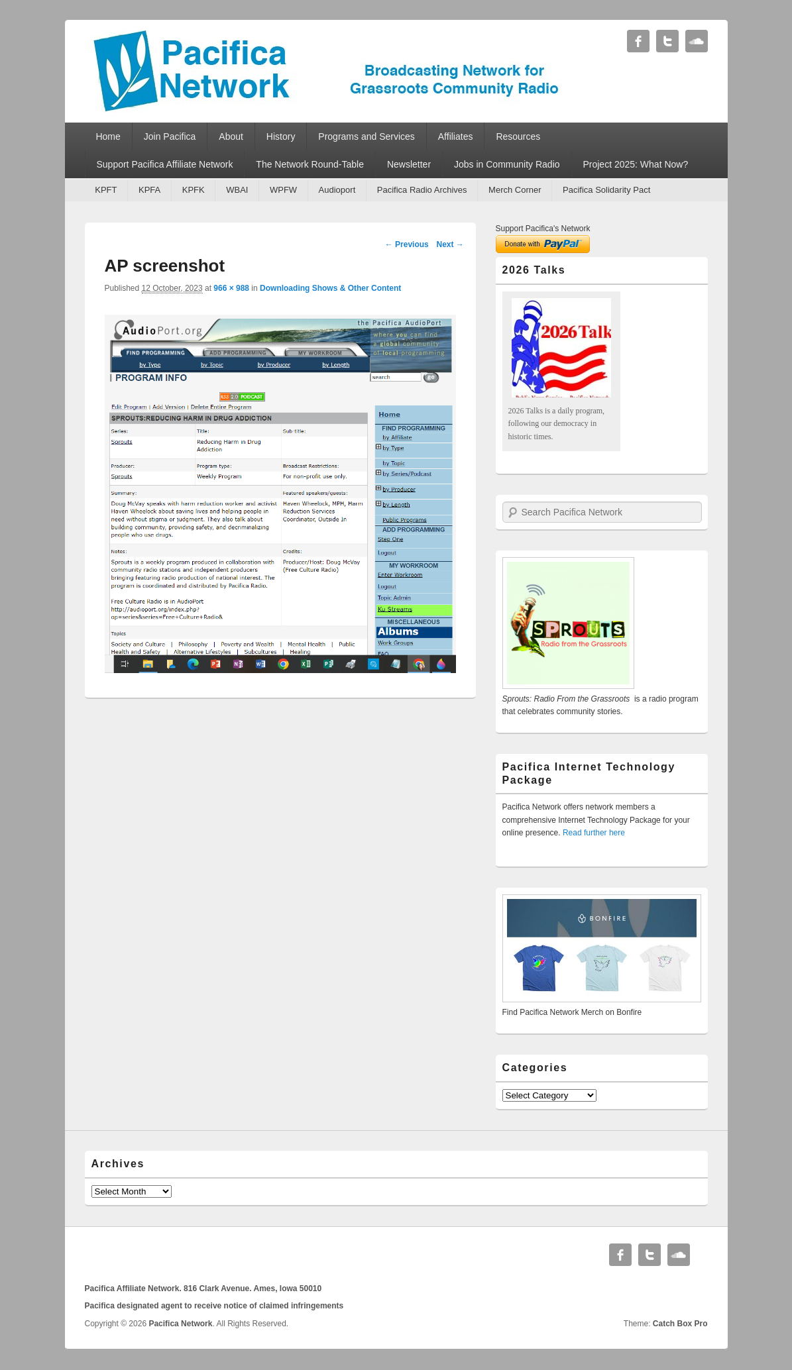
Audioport (337, 190)
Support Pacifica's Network (543, 228)
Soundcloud (696, 41)
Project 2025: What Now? (635, 164)
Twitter (667, 41)
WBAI (237, 190)
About (231, 136)
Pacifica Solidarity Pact (606, 190)
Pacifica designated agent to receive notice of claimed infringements (214, 1305)
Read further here (594, 832)
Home (107, 136)
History (281, 136)
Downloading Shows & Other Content (330, 288)
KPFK (193, 190)
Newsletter (409, 164)
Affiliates (455, 136)
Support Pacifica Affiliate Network (164, 164)
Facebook (638, 41)
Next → (449, 244)
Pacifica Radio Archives (422, 190)
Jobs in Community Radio (507, 164)
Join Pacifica (170, 136)
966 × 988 (231, 288)
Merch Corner (514, 190)
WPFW (283, 190)
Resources (518, 136)
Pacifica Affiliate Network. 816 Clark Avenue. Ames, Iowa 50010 (203, 1288)
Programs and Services (366, 136)
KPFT (106, 190)
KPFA (149, 190)
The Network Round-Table (310, 164)
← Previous (407, 244)
